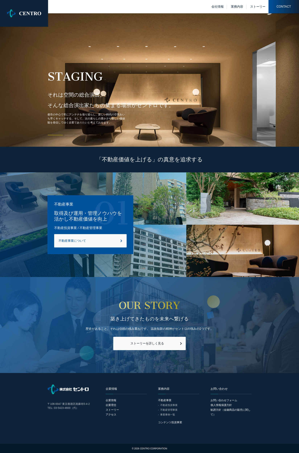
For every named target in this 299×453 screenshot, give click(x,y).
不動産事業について (72, 240)
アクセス (111, 414)
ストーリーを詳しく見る (147, 343)
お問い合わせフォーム (224, 400)
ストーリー (257, 6)
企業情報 (111, 400)
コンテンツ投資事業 (170, 422)
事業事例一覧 (167, 414)
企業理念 (111, 405)
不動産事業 (164, 400)
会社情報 (217, 6)
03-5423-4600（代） (66, 407)
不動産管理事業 (169, 409)
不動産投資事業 (169, 405)
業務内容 (237, 6)
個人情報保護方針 (221, 405)
